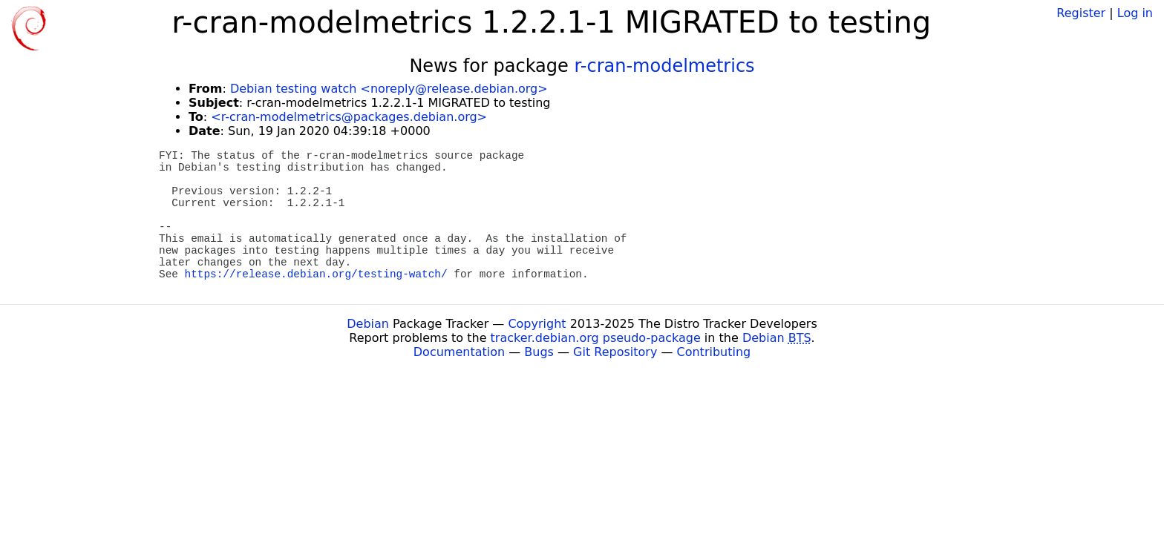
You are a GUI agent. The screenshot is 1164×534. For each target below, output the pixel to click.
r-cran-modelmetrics (664, 66)
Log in (1135, 13)
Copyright (537, 324)
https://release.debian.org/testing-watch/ (316, 274)
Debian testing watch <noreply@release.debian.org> (389, 89)
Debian (368, 324)
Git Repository (615, 352)
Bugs (539, 352)
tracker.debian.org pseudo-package (596, 338)
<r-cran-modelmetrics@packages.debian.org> (349, 117)
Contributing (714, 352)
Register (1080, 13)
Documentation (459, 352)
